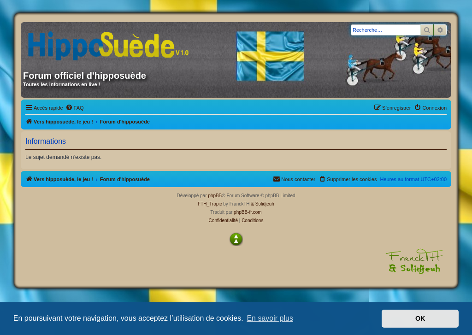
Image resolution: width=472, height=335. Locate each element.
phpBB (215, 195)
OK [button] (420, 318)
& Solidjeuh (262, 203)
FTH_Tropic (210, 203)
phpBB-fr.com (248, 212)
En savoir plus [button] (270, 318)
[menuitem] (74, 107)
